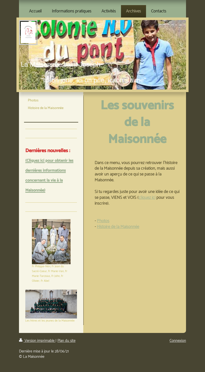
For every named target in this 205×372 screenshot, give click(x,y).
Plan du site (66, 341)
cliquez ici (147, 197)
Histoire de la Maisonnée (118, 226)
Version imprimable (37, 341)
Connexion (178, 341)
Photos (103, 220)
